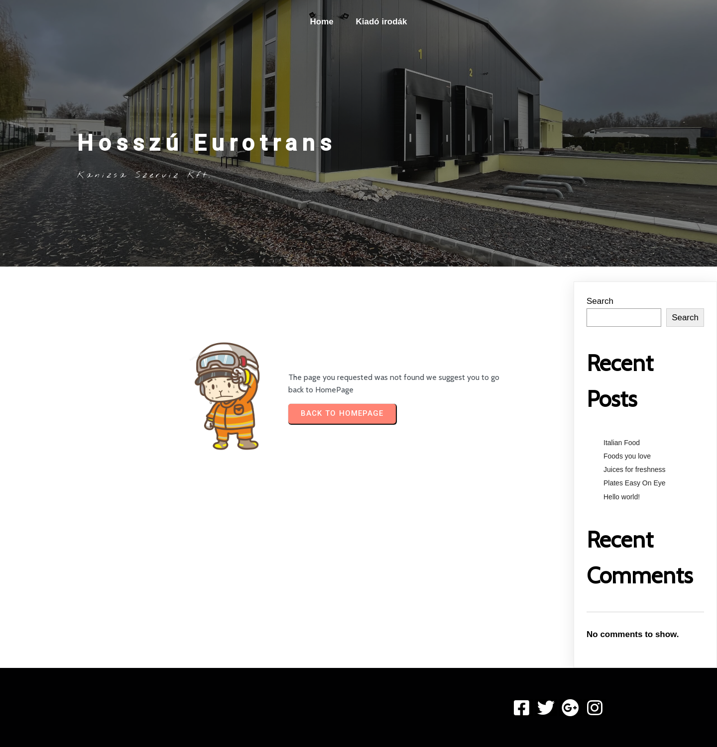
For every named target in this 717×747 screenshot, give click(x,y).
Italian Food (621, 443)
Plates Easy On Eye (634, 483)
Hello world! (621, 497)
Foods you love (627, 456)
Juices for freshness (634, 469)
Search (600, 301)
